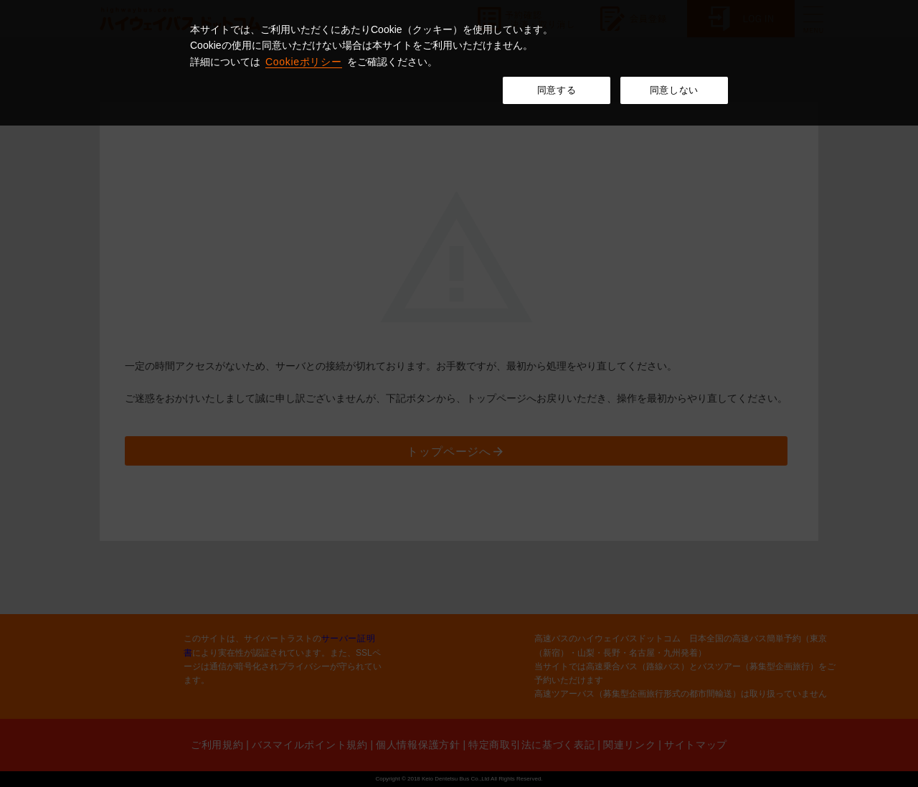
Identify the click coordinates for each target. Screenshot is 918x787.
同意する (557, 90)
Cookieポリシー (303, 61)
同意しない (674, 90)
